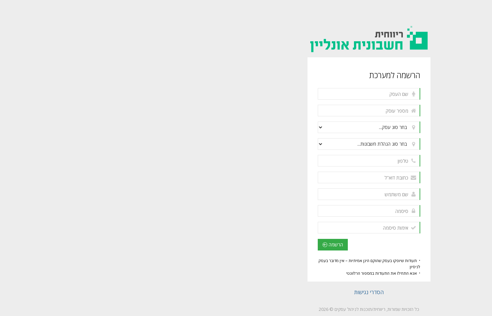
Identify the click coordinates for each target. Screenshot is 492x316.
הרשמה (210, 244)
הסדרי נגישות (246, 292)
